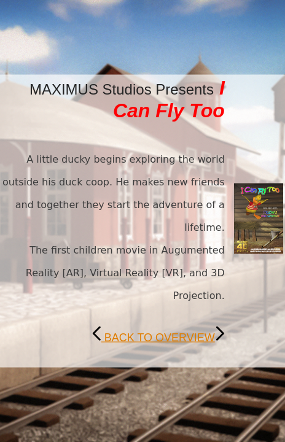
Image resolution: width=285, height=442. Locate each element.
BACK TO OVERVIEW (158, 338)
